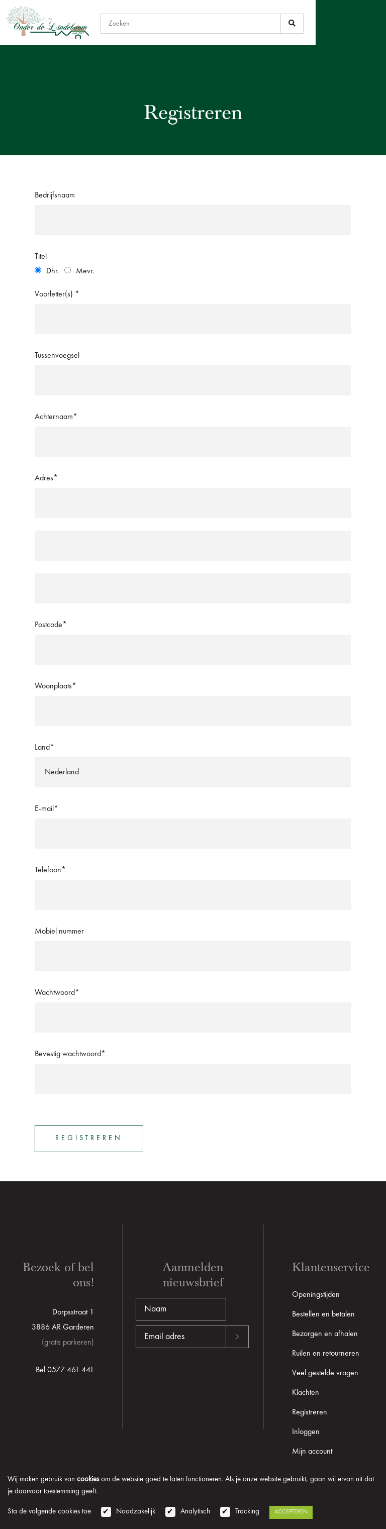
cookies (88, 1479)
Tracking (247, 1511)
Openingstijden (316, 1295)
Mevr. (85, 271)
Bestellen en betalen (323, 1314)
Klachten (305, 1393)
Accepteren (291, 1512)
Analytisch (195, 1511)
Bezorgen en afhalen (325, 1334)
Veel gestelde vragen (325, 1373)
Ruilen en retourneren (325, 1354)
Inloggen (306, 1432)
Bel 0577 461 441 (65, 1370)
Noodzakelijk (135, 1511)
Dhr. (52, 271)
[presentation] (212, 1380)
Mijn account (312, 1452)
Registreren (309, 1412)
